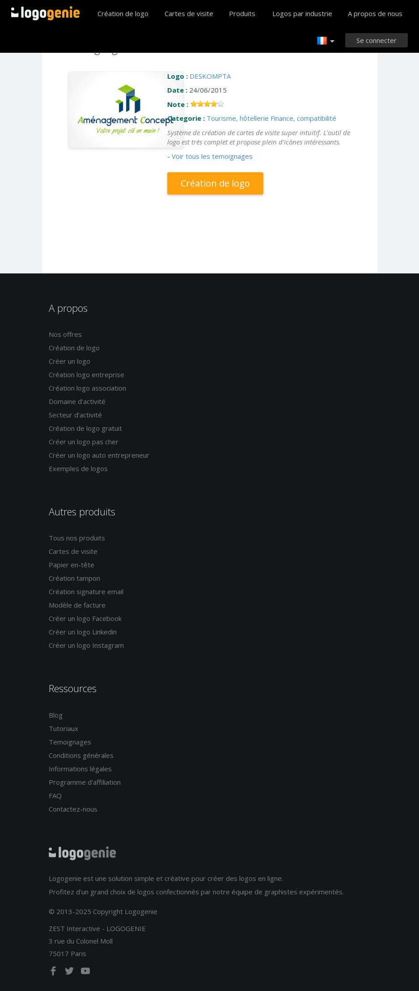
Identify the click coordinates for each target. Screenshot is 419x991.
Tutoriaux (63, 728)
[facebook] (54, 972)
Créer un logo (69, 361)
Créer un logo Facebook (85, 618)
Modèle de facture (77, 604)
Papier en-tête (71, 564)
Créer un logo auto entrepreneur (99, 455)
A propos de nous (375, 13)
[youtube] (85, 972)
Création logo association (87, 387)
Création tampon (74, 578)
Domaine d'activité (77, 401)
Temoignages (70, 741)
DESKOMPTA (210, 76)
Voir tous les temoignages (212, 156)
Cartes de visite (189, 13)
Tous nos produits (77, 537)
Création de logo (122, 13)
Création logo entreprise (86, 374)
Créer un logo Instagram (86, 645)
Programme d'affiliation (85, 782)
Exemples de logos (78, 468)
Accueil (45, 13)
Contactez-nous (73, 808)
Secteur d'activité (75, 414)
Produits (242, 13)
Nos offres (65, 334)
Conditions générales (81, 755)
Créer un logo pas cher (84, 441)
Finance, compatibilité (303, 118)
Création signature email (86, 591)
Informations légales (80, 768)
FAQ (55, 795)
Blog (56, 714)
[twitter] (70, 972)
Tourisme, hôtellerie (238, 118)
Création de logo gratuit (85, 428)
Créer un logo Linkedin (83, 631)
